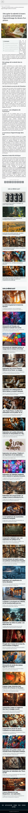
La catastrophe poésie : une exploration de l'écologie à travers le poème (12, 219)
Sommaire (6, 41)
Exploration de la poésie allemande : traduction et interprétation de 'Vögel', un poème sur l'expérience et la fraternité (14, 279)
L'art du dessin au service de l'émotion (11, 45)
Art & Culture (7, 6)
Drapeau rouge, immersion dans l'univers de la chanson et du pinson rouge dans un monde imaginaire (13, 688)
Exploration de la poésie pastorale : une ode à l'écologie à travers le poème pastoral (13, 234)
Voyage (23, 805)
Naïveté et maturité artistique (9, 50)
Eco (3, 805)
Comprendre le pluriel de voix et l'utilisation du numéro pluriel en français (12, 730)
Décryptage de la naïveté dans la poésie (11, 43)
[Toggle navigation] (2, 2)
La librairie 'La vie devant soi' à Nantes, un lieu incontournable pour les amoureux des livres (14, 603)
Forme (15, 805)
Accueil (2, 6)
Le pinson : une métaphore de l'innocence (11, 47)
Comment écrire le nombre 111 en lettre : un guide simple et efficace (13, 204)
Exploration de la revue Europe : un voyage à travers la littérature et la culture (13, 497)
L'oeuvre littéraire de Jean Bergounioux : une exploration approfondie (11, 794)
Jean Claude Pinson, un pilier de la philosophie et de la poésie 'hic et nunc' (12, 412)
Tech (19, 805)
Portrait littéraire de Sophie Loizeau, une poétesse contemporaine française (14, 248)
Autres (14, 806)
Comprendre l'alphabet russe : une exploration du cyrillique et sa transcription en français (12, 539)
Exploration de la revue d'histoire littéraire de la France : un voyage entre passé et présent (12, 370)
